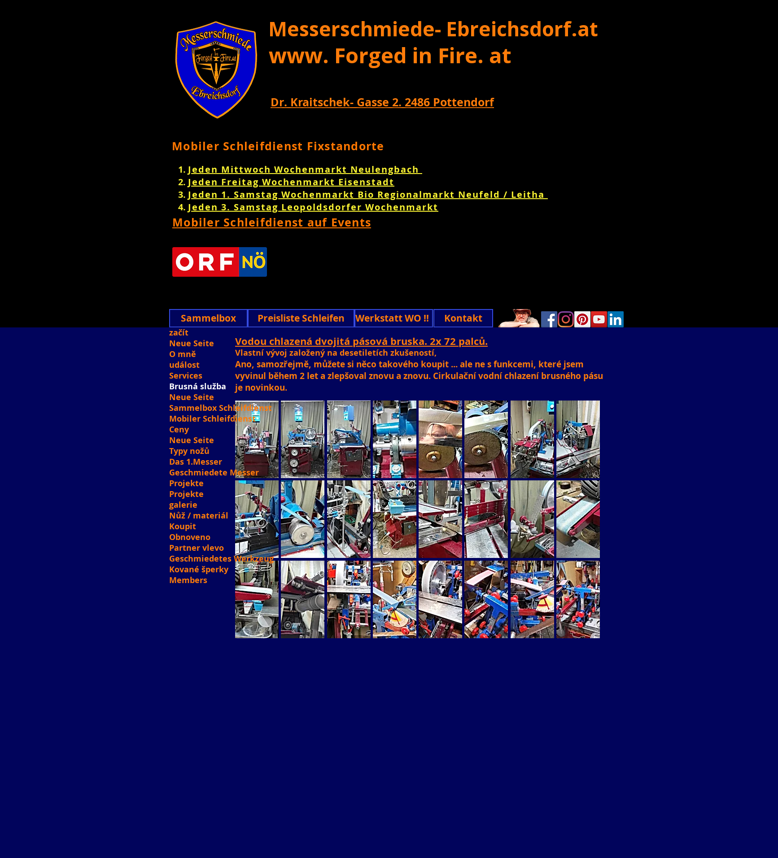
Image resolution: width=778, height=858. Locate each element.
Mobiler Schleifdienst (212, 419)
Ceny (179, 429)
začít (178, 332)
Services (185, 375)
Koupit (182, 526)
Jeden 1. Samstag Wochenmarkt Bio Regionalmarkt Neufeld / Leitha (368, 194)
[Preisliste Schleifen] (301, 318)
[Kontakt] (463, 318)
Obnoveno (189, 537)
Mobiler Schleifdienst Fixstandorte (278, 146)
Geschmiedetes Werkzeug (220, 558)
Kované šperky (198, 569)
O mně (182, 354)
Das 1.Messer (195, 462)
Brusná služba (197, 386)
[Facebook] (549, 319)
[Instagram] (566, 319)
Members (188, 580)
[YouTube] (599, 319)
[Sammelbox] (208, 318)
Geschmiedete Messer (214, 472)
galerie (183, 505)
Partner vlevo (196, 548)
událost (184, 365)
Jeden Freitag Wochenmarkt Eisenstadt (291, 182)
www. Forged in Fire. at (390, 55)
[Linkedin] (616, 319)
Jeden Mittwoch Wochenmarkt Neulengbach (305, 169)
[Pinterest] (582, 319)
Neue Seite (191, 343)
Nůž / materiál (198, 515)
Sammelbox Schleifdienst (220, 408)
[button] (302, 439)
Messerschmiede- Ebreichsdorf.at (433, 28)
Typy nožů (189, 451)
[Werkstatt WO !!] (393, 318)
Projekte (186, 483)
